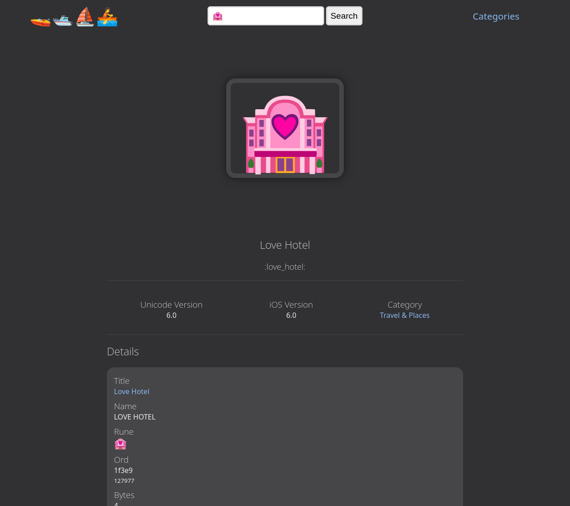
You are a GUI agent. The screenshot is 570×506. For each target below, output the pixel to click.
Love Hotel (132, 391)
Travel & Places (405, 315)
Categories (495, 16)
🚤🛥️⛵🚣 (73, 16)
